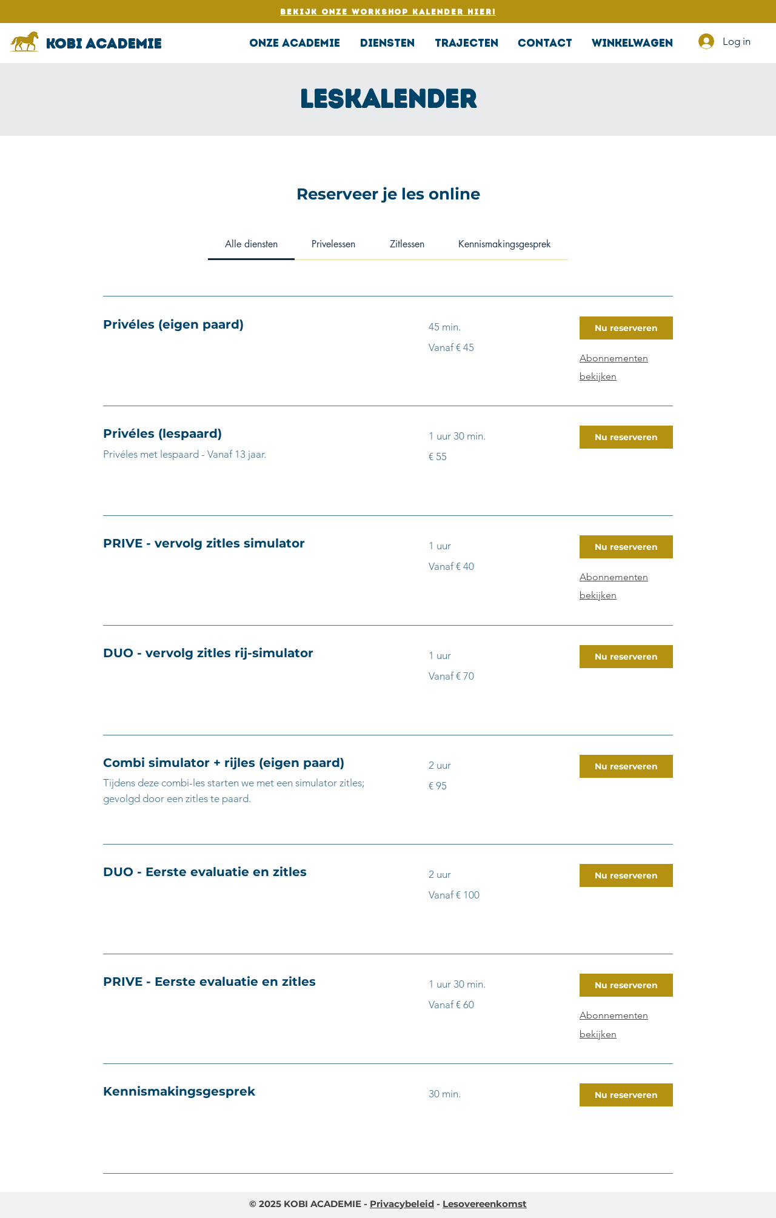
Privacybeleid (402, 1204)
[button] (387, 43)
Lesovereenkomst (485, 1204)
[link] (251, 244)
